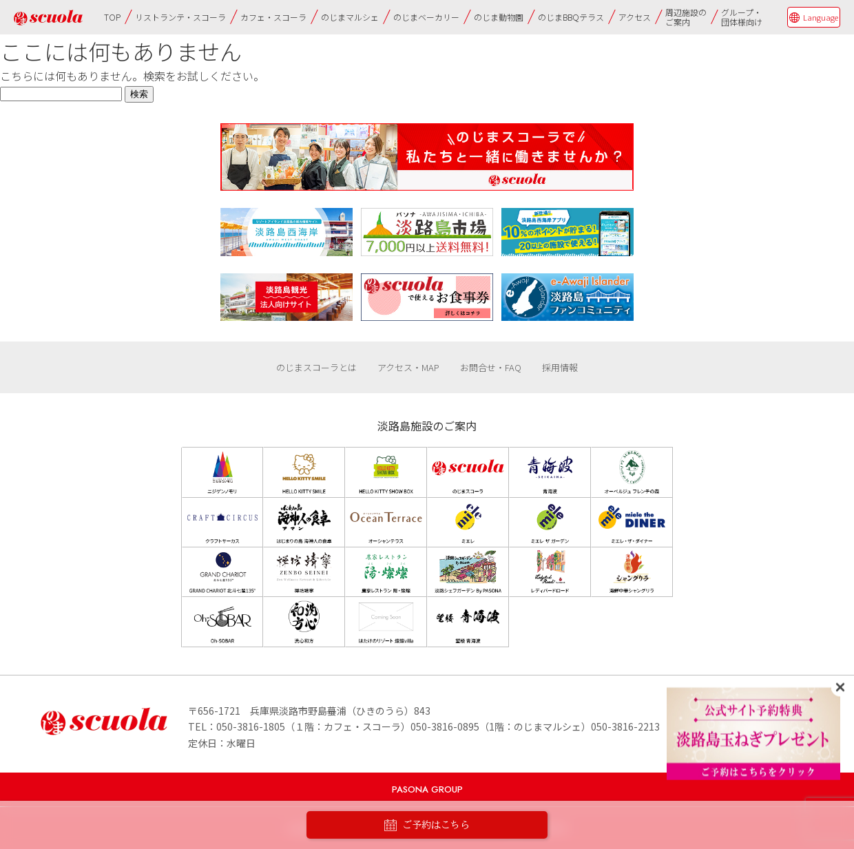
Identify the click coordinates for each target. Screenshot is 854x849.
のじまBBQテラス (571, 17)
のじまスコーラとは (316, 367)
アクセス (634, 17)
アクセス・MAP (408, 367)
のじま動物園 (498, 17)
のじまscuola (48, 18)
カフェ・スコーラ (273, 17)
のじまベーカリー (426, 17)
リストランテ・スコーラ (180, 17)
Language (820, 17)
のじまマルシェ (350, 17)
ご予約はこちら (427, 825)
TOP (112, 17)
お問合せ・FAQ (490, 367)
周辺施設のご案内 (686, 17)
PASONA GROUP (427, 789)
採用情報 (560, 367)
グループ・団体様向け (741, 17)
